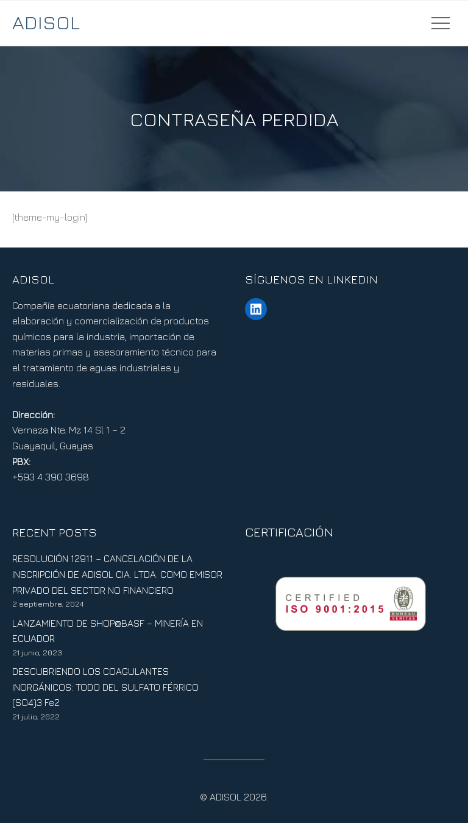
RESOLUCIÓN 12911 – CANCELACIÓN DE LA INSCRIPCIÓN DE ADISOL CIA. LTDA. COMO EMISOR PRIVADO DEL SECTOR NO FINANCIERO (117, 574)
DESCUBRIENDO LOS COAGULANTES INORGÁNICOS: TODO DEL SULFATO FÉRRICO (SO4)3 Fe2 (105, 687)
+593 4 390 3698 (50, 476)
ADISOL (46, 22)
